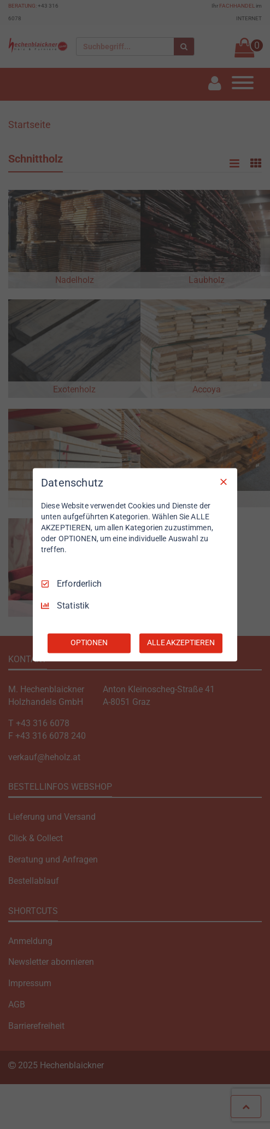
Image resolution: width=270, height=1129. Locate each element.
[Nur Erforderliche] (223, 481)
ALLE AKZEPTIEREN (181, 642)
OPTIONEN (89, 642)
